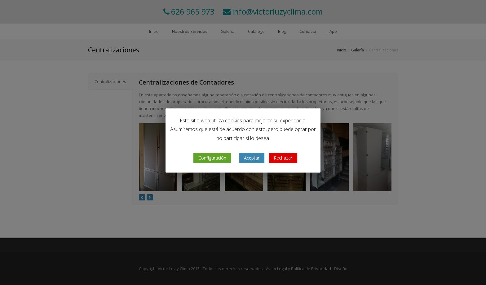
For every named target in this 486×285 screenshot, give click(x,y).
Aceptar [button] (251, 158)
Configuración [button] (212, 158)
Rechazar (283, 158)
